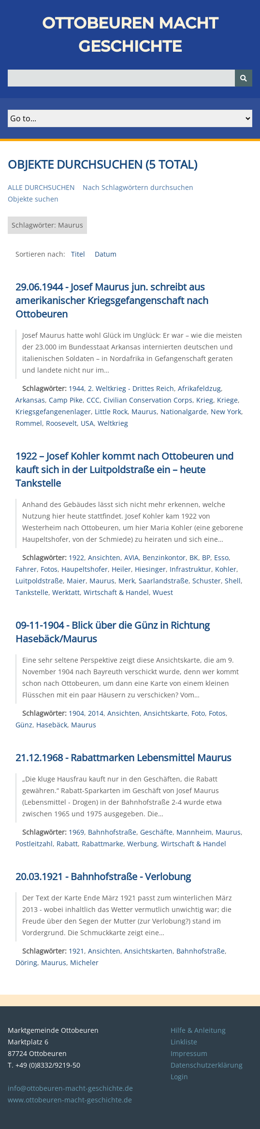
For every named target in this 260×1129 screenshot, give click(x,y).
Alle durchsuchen (41, 187)
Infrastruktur (190, 569)
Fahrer (26, 569)
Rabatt (67, 843)
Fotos (49, 569)
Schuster (206, 580)
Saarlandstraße (163, 580)
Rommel (28, 423)
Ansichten (104, 557)
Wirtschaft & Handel (116, 592)
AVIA (131, 557)
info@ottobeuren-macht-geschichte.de (70, 1088)
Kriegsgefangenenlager (53, 411)
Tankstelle (31, 592)
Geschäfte (156, 832)
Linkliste (184, 1041)
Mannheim (194, 832)
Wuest (163, 592)
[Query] (130, 78)
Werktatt (66, 592)
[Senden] (243, 78)
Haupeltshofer (84, 569)
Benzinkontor (164, 557)
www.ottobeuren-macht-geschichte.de (70, 1099)
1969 (76, 832)
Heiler (121, 569)
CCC (93, 400)
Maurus (144, 411)
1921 (76, 950)
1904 (76, 713)
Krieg (204, 400)
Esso (221, 557)
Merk (126, 580)
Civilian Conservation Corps (147, 400)
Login (179, 1076)
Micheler (84, 962)
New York (226, 411)
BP (206, 557)
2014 (95, 713)
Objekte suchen (33, 198)
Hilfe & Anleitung (198, 1030)
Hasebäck (51, 724)
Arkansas (30, 400)
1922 (76, 557)
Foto (198, 713)
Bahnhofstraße (112, 832)
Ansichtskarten (148, 950)
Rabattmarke (102, 843)
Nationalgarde (183, 411)
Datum (105, 254)
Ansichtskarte (166, 713)
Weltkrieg (113, 423)
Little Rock (111, 411)
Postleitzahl (34, 843)
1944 (76, 388)
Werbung (142, 843)
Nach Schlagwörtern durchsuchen (138, 187)
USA (87, 423)
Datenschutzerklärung (207, 1065)
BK (193, 557)
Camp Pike (66, 400)
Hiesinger (150, 569)
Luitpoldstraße (39, 580)
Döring (26, 962)
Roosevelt (61, 423)
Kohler (225, 569)
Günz (23, 724)
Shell (233, 580)
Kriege (227, 400)
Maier (76, 580)
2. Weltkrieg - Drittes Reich (131, 388)
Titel (79, 254)
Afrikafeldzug (199, 388)
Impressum (189, 1053)
